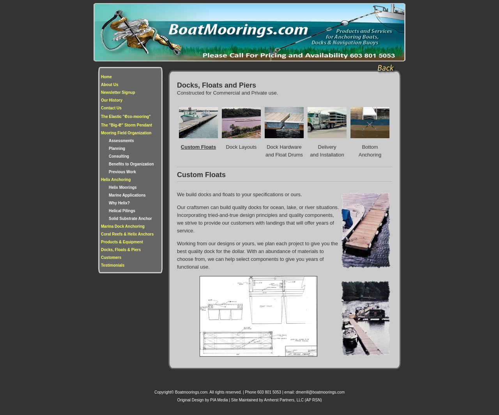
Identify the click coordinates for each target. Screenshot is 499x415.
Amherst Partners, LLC (284, 400)
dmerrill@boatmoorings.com (320, 392)
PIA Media (219, 400)
